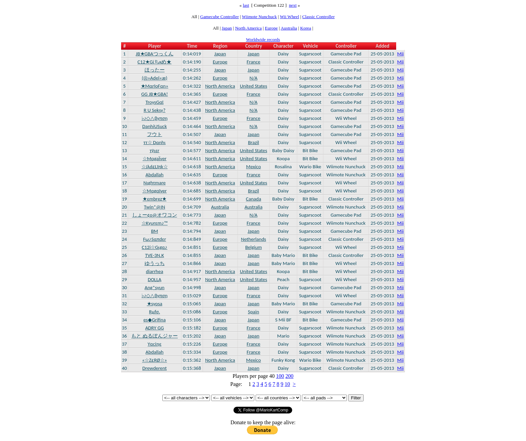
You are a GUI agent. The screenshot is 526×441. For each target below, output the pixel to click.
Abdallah (155, 175)
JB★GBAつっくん (154, 54)
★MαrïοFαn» (154, 86)
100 (280, 376)
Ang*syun (154, 287)
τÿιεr (154, 150)
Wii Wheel (289, 16)
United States (253, 86)
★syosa (154, 304)
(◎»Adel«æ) (154, 78)
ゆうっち (155, 263)
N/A (254, 78)
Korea (305, 28)
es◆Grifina (154, 320)
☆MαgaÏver (154, 159)
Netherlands (253, 239)
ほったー (155, 70)
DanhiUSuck (154, 126)
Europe (271, 28)
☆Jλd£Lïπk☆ (155, 167)
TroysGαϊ (155, 102)
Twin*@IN (154, 207)
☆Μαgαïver (154, 191)
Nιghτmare (155, 183)
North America (248, 28)
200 (289, 376)
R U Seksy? (154, 110)
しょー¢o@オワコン (154, 215)
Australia (289, 28)
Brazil (253, 142)
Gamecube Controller (219, 16)
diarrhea (154, 271)
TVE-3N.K (154, 255)
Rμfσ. (154, 312)
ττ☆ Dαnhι (155, 142)
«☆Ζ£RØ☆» (154, 360)
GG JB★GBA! (154, 94)
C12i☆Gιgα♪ (154, 247)
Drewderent (154, 368)
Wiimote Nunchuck (259, 16)
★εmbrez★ (154, 199)
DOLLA (154, 279)
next (293, 5)
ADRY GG (154, 328)
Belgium (253, 247)
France (253, 62)
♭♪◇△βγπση (154, 118)
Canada (253, 199)
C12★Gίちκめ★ (155, 62)
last (246, 5)
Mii (400, 54)
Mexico (253, 167)
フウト (154, 134)
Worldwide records (263, 39)
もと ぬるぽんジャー (154, 336)
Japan (227, 28)
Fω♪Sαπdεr (154, 239)
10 (287, 384)
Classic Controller (318, 16)
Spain (253, 312)
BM (154, 231)
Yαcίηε (154, 344)
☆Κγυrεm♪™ (155, 223)
